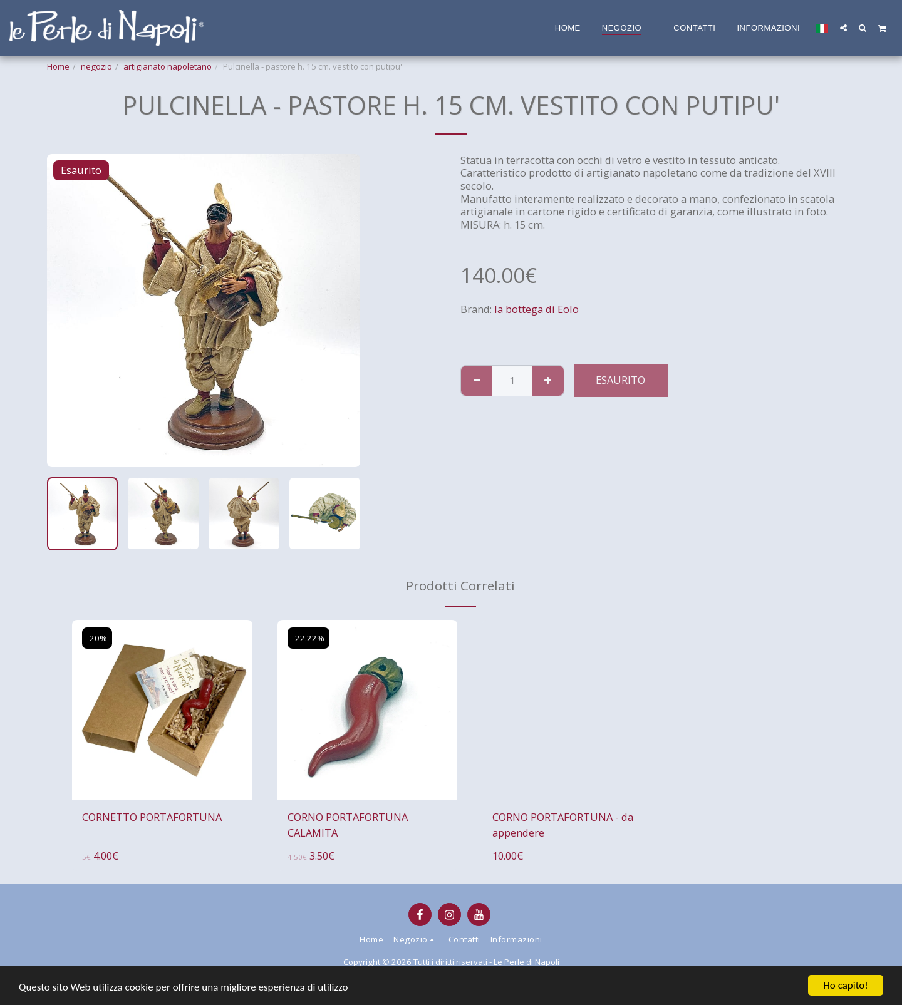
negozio (96, 66)
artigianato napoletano (167, 66)
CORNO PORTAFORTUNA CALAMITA (348, 825)
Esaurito (620, 380)
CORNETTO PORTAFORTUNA (152, 817)
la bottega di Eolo (536, 309)
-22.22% (308, 638)
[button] (843, 27)
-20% (97, 638)
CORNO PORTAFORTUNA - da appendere (562, 825)
